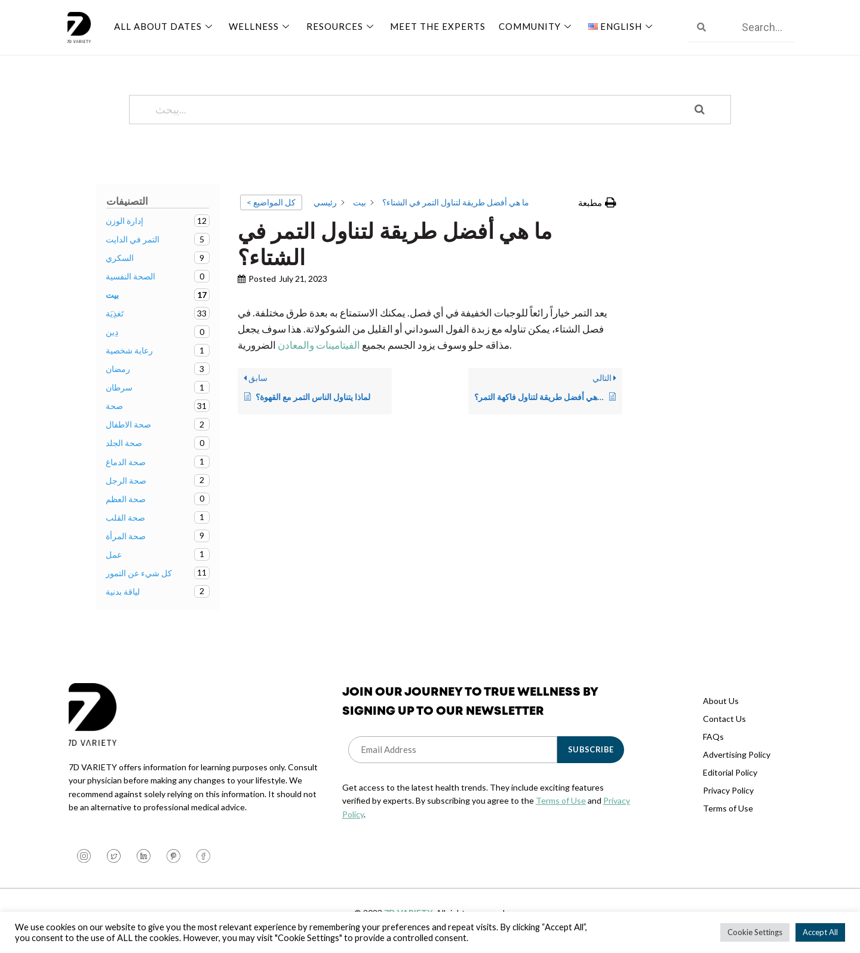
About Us (721, 701)
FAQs (713, 736)
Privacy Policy (728, 790)
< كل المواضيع (271, 202)
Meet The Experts (433, 25)
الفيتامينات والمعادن (319, 345)
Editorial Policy (730, 772)
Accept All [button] (820, 932)
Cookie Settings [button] (754, 932)
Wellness (259, 25)
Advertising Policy (736, 754)
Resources (338, 25)
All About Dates (164, 25)
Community (531, 25)
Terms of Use (561, 800)
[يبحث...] (415, 110)
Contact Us (724, 719)
